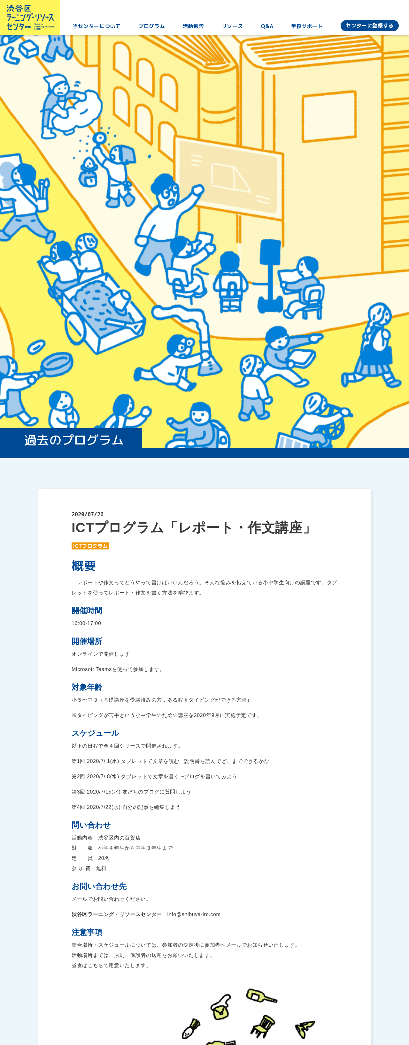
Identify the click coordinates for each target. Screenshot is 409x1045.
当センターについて (101, 28)
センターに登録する (370, 27)
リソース (234, 28)
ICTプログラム (90, 545)
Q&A (268, 28)
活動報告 (196, 28)
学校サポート (308, 28)
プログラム (155, 28)
